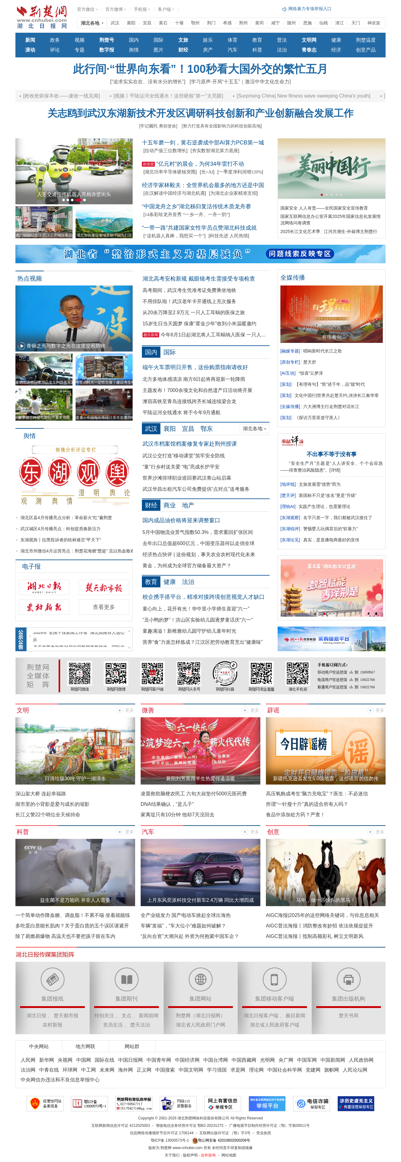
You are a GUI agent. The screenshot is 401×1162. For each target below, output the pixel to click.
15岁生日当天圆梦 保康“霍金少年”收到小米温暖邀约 (199, 323)
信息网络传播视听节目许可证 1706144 (161, 1133)
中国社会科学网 (284, 1069)
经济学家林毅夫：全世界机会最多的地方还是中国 (203, 185)
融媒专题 (290, 350)
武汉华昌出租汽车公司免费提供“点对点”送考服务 (196, 489)
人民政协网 (361, 1060)
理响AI (288, 506)
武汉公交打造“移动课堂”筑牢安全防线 (184, 455)
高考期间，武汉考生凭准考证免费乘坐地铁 (189, 290)
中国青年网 (159, 1060)
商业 (169, 505)
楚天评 (288, 495)
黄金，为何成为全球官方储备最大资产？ (187, 565)
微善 (148, 710)
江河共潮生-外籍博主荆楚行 (350, 231)
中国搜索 (165, 1069)
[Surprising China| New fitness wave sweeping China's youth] (320, 95)
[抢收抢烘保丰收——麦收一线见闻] (78, 95)
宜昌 (147, 22)
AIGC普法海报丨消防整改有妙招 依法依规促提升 (319, 925)
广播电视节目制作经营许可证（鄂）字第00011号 (269, 1125)
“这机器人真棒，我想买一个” (174, 235)
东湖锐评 (290, 528)
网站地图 (228, 1155)
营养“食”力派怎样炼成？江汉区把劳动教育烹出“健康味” (203, 642)
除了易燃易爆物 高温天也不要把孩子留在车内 (65, 936)
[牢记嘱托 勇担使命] (158, 125)
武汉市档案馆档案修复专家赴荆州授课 (190, 444)
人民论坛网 (355, 1069)
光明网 (267, 1060)
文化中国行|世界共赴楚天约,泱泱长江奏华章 (337, 395)
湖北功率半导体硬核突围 (170, 171)
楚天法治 (140, 1024)
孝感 (227, 22)
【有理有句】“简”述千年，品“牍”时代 (330, 384)
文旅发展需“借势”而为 (320, 484)
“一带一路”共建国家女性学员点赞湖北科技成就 (199, 228)
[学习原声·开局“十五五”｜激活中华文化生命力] (240, 81)
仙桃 (323, 22)
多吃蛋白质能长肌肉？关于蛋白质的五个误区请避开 (72, 925)
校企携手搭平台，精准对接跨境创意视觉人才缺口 (204, 597)
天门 (355, 22)
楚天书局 (348, 1015)
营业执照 (263, 1133)
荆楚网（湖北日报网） (200, 1015)
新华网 (46, 1060)
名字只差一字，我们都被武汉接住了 (337, 517)
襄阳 (131, 22)
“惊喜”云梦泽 (311, 373)
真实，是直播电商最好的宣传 (331, 539)
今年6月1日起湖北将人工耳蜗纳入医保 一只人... (213, 334)
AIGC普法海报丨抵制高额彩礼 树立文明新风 (314, 936)
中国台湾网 (215, 1060)
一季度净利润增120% (240, 171)
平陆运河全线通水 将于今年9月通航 (182, 412)
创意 (273, 831)
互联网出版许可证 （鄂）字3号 (224, 1133)
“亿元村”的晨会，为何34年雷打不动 (200, 164)
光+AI (207, 171)
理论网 (256, 1069)
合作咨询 (208, 1155)
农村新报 (52, 1024)
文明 (23, 710)
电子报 (31, 566)
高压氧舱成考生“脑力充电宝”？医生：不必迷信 (317, 793)
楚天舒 (309, 362)
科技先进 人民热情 (229, 235)
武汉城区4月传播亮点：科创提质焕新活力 (60, 528)
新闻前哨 (149, 1015)
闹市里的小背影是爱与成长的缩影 (52, 804)
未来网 (107, 1069)
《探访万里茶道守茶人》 (318, 417)
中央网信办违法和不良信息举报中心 (60, 1079)
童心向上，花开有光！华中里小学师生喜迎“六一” (196, 608)
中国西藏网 (244, 1060)
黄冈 (259, 22)
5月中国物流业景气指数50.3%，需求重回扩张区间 (198, 532)
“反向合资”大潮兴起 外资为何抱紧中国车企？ (190, 936)
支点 (126, 1015)
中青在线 (49, 1069)
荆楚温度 (366, 40)
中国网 (83, 1060)
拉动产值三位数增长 (165, 150)
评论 (55, 49)
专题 (80, 49)
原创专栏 (290, 362)
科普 (257, 49)
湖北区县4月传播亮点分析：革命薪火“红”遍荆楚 (66, 517)
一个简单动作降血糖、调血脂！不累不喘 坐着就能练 (72, 915)
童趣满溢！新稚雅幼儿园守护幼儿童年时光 (189, 631)
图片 (158, 49)
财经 (151, 505)
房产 (208, 49)
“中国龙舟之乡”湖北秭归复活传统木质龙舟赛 (196, 206)
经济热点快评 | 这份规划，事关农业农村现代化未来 (199, 554)
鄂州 (195, 22)
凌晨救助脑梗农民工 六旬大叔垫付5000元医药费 (194, 793)
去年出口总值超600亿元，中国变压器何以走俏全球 (198, 543)
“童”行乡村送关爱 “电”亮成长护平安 (181, 466)
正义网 (144, 1069)
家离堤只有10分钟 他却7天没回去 (177, 814)
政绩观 (148, 164)
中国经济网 (187, 1060)
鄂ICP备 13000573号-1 (170, 1140)
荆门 (211, 22)
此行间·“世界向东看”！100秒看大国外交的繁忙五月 (200, 69)
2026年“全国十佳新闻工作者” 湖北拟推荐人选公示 (79, 639)
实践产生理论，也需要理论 (324, 506)
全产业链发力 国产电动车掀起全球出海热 (186, 915)
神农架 (373, 22)
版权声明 (190, 1155)
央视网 (65, 1060)
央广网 (286, 1060)
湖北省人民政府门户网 (200, 1024)
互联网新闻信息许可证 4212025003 (120, 1125)
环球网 (70, 1069)
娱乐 (208, 40)
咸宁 (275, 22)
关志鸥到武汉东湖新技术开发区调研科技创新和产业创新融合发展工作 (200, 113)
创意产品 (366, 49)
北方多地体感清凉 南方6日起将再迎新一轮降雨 (194, 379)
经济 (336, 49)
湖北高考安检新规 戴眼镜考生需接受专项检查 (199, 279)
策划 (286, 384)
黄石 (163, 22)
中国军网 (307, 1060)
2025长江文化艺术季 (300, 231)
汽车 (233, 49)
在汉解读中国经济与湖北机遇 (175, 193)
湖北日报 (36, 1015)
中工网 (88, 1069)
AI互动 (288, 373)
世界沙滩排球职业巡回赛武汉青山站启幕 (187, 478)
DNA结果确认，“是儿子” (167, 804)
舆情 (134, 49)
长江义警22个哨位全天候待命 (47, 814)
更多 (129, 710)
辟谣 (273, 710)
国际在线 (104, 1060)
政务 (55, 40)
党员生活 (113, 1024)
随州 (291, 22)
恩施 (307, 22)
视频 (80, 40)
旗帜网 (331, 1069)
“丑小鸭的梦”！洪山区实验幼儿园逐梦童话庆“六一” (198, 620)
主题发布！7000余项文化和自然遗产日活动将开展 (197, 390)
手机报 (140, 9)
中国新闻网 (332, 1060)
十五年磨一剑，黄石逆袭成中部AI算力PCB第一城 (203, 143)
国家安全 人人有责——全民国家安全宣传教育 (324, 208)
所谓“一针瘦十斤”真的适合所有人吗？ (307, 804)
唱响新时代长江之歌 (322, 350)
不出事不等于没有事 (332, 454)
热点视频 (29, 278)
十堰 (179, 22)
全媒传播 (290, 406)
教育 (257, 40)
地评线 (288, 484)
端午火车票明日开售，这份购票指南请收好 (195, 367)
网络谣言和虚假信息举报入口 (316, 8)
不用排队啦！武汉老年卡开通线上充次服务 (189, 301)
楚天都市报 (66, 1015)
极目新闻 (150, 335)
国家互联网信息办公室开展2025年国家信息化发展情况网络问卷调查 (330, 219)
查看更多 (104, 607)
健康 (336, 40)
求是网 (237, 1069)
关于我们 (172, 1155)
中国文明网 (191, 1069)
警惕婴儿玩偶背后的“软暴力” (330, 528)
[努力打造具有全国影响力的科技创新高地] (222, 125)
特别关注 (104, 1015)
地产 (188, 505)
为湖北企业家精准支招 (233, 193)
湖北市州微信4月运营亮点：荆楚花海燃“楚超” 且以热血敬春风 (79, 550)
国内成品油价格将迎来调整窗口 (181, 520)
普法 (282, 40)
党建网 (313, 1069)
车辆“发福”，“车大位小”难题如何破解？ (183, 925)
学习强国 (217, 1069)
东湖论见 (290, 539)
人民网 (28, 1060)
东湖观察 (290, 517)
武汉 (115, 22)
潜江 (339, 22)
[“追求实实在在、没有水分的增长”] (147, 81)
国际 (158, 40)
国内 (134, 40)
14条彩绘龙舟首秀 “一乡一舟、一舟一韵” (187, 214)
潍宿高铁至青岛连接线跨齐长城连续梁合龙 (189, 401)
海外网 (125, 1069)
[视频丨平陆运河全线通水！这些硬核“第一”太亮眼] (185, 95)
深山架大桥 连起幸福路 (40, 793)
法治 (282, 49)
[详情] (335, 470)
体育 (233, 40)
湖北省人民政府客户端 (274, 1024)
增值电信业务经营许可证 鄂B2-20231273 (189, 1125)
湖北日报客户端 (261, 1015)
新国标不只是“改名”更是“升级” (328, 495)
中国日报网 (130, 1060)
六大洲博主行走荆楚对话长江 (331, 406)
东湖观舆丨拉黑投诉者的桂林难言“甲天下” (60, 539)
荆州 (243, 22)
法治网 (28, 1069)
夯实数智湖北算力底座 (215, 150)
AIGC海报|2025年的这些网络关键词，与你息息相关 (322, 915)
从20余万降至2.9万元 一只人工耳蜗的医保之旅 (194, 312)
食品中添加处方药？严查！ (295, 814)
